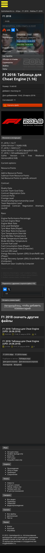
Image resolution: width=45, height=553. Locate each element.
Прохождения (12, 476)
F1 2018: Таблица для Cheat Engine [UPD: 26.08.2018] (21, 337)
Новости (10, 490)
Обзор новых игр (14, 494)
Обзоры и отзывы (10, 59)
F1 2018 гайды (8, 362)
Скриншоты (8, 62)
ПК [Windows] (22, 38)
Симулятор (21, 34)
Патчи (9, 525)
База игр (10, 463)
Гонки (35, 34)
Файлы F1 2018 (36, 11)
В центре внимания (15, 498)
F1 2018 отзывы (21, 362)
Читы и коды (12, 478)
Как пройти (7, 55)
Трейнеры (11, 480)
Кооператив (7, 372)
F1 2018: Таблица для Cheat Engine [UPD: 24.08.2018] (21, 350)
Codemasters (21, 47)
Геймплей (11, 511)
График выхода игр (15, 461)
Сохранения (12, 482)
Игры (18, 11)
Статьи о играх (13, 492)
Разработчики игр (14, 467)
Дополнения (12, 523)
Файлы (6, 65)
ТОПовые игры (24, 366)
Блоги (9, 534)
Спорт (29, 34)
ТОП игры (11, 465)
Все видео (11, 507)
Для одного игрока (10, 369)
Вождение (17, 372)
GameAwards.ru (7, 11)
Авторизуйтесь (12, 313)
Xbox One (20, 44)
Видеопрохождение (15, 513)
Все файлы (11, 521)
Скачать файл (11, 105)
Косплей (10, 536)
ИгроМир (11, 538)
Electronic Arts (22, 51)
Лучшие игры (12, 459)
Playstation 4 (21, 41)
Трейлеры (11, 509)
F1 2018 (25, 11)
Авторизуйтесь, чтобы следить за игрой (19, 26)
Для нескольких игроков (28, 369)
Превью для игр (14, 496)
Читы (5, 68)
